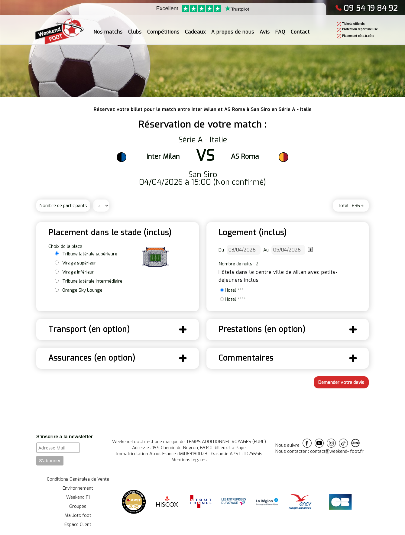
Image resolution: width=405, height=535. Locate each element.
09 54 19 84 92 (366, 8)
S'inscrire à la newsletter (64, 436)
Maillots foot (77, 515)
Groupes (77, 506)
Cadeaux (195, 28)
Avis (265, 28)
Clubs (135, 28)
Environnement (78, 488)
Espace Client (77, 524)
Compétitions (163, 28)
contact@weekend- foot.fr (337, 451)
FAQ (280, 28)
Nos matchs (108, 28)
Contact (300, 28)
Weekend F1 (78, 497)
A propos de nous (232, 28)
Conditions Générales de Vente (78, 479)
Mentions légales (189, 460)
